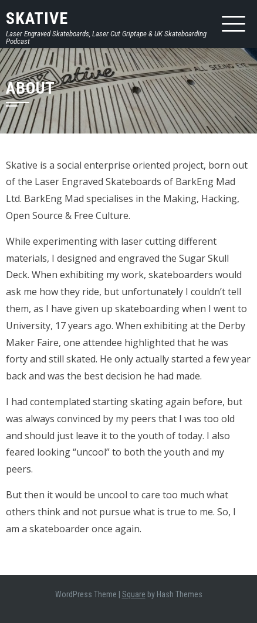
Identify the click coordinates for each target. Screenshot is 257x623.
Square (134, 594)
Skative (37, 18)
